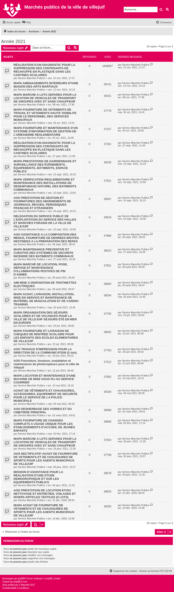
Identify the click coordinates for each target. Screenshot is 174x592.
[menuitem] (26, 22)
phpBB (21, 578)
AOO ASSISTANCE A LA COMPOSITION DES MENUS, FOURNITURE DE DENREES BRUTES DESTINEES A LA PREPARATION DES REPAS (46, 238)
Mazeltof (25, 585)
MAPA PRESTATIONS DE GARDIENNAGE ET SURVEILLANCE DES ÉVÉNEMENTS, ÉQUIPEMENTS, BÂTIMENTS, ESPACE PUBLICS (45, 166)
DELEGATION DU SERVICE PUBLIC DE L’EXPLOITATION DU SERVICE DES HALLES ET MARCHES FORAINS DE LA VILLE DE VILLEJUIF (45, 221)
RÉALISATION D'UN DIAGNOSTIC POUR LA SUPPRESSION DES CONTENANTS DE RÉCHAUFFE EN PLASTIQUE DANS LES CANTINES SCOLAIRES (44, 70)
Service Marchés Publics (31, 78)
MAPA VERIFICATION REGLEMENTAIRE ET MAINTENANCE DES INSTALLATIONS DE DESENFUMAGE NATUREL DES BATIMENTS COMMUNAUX (45, 184)
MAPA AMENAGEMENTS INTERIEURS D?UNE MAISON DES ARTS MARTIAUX (46, 84)
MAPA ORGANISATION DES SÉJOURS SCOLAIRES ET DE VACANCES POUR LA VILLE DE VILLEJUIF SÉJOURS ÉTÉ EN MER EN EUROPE (45, 317)
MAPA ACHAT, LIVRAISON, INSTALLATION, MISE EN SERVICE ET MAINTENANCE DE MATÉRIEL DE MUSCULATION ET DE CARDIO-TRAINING (46, 299)
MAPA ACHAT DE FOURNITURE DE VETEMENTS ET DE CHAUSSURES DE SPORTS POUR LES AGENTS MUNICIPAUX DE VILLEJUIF (44, 510)
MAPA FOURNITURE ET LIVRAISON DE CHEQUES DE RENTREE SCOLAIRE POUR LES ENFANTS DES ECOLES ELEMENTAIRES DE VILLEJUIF (46, 336)
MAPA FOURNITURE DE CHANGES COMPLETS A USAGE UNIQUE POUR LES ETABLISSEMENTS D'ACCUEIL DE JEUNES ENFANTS (44, 425)
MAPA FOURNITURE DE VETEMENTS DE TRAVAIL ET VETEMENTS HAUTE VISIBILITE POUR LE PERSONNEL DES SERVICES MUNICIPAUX (45, 114)
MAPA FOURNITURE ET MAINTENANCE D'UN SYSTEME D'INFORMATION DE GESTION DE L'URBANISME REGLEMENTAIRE (46, 131)
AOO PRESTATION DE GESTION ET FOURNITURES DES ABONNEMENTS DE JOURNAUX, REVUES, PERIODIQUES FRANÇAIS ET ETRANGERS (42, 203)
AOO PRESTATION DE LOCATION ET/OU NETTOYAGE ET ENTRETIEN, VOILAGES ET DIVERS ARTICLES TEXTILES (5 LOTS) (45, 494)
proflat (11, 585)
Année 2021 (13, 41)
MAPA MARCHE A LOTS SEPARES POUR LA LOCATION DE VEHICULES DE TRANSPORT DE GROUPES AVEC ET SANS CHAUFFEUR (45, 98)
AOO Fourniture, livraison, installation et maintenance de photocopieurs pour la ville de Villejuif (46, 364)
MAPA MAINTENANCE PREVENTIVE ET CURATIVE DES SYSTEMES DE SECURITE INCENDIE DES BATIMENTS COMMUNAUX (44, 253)
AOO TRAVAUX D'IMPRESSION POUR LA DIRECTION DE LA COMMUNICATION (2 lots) (45, 350)
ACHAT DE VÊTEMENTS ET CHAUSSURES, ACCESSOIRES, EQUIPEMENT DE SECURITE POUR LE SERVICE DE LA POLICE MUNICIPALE (45, 395)
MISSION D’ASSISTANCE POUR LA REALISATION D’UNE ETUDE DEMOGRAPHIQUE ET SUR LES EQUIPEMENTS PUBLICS (38, 477)
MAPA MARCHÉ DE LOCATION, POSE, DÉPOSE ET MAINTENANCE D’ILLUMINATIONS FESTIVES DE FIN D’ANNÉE (41, 269)
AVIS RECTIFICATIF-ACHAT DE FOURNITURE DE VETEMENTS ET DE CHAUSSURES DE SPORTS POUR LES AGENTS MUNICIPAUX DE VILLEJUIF (46, 459)
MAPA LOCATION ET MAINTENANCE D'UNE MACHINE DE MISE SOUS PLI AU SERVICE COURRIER (45, 379)
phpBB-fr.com (21, 581)
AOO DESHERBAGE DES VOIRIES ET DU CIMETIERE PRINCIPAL (43, 410)
